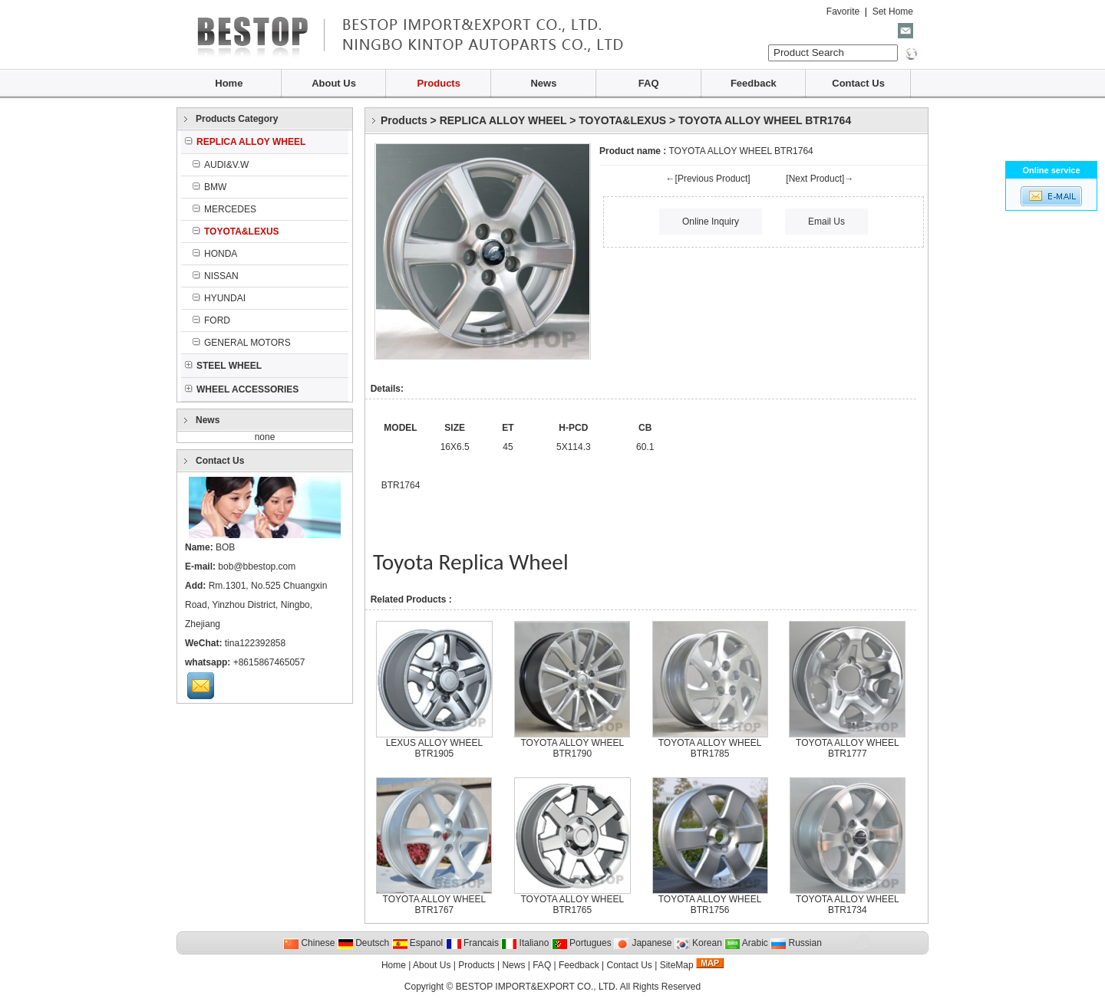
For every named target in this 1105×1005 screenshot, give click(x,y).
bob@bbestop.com (256, 566)
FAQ (648, 83)
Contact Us (858, 83)
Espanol (418, 943)
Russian (796, 943)
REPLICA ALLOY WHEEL (503, 120)
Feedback (754, 83)
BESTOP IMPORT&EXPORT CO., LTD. (537, 986)
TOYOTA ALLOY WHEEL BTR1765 (572, 904)
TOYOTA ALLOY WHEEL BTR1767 (435, 904)
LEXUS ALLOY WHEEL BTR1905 (434, 748)
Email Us (826, 221)
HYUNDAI (219, 298)
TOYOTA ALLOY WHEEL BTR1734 (847, 904)
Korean (698, 943)
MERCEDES (224, 209)
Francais (472, 943)
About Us (334, 83)
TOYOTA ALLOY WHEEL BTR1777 (847, 748)
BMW (209, 187)
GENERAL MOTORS (242, 342)
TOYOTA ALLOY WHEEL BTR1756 (710, 904)
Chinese (309, 943)
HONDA (215, 253)
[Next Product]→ (819, 178)
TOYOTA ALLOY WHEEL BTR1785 (710, 748)
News (543, 83)
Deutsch (363, 943)
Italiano (525, 943)
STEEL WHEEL (223, 365)
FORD (211, 320)
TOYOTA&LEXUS (622, 120)
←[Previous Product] (708, 178)
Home (228, 83)
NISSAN (216, 276)
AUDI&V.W (221, 164)
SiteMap (677, 965)
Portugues (582, 943)
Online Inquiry (710, 221)
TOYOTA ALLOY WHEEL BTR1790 (572, 748)
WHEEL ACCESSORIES (242, 389)
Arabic (746, 943)
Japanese (642, 943)
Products (438, 83)
